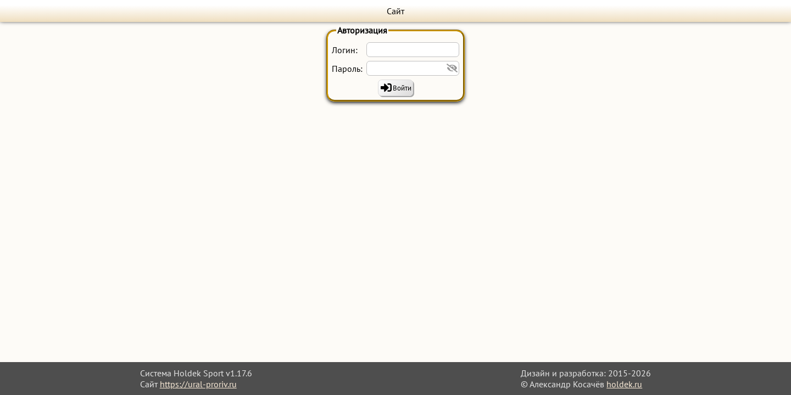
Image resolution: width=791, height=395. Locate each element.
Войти (402, 88)
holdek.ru (624, 384)
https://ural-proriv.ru (198, 384)
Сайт (395, 10)
